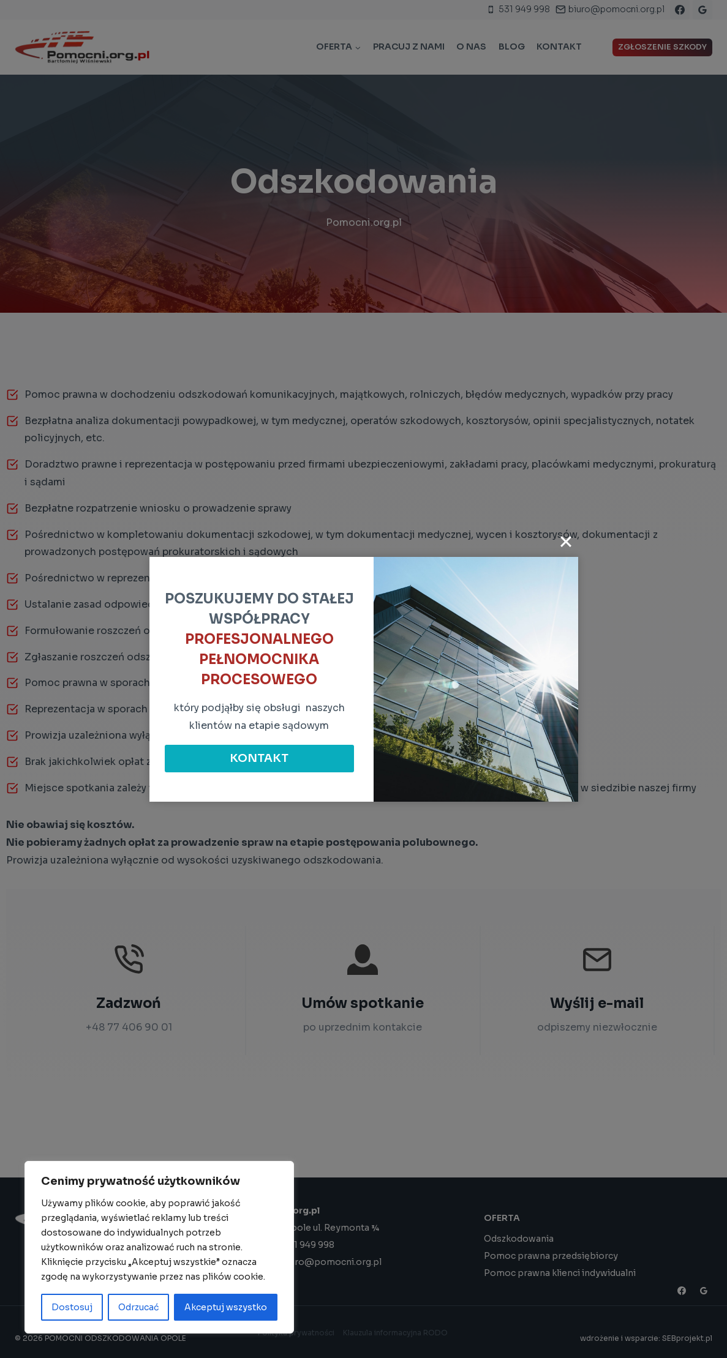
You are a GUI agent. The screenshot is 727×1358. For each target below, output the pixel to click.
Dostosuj (71, 1307)
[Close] (566, 541)
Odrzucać (138, 1307)
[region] (159, 1247)
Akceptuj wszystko (225, 1307)
